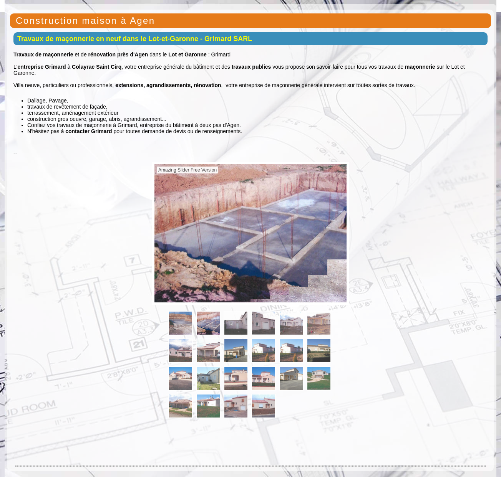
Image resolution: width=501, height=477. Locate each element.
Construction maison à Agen (85, 20)
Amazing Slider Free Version (187, 170)
